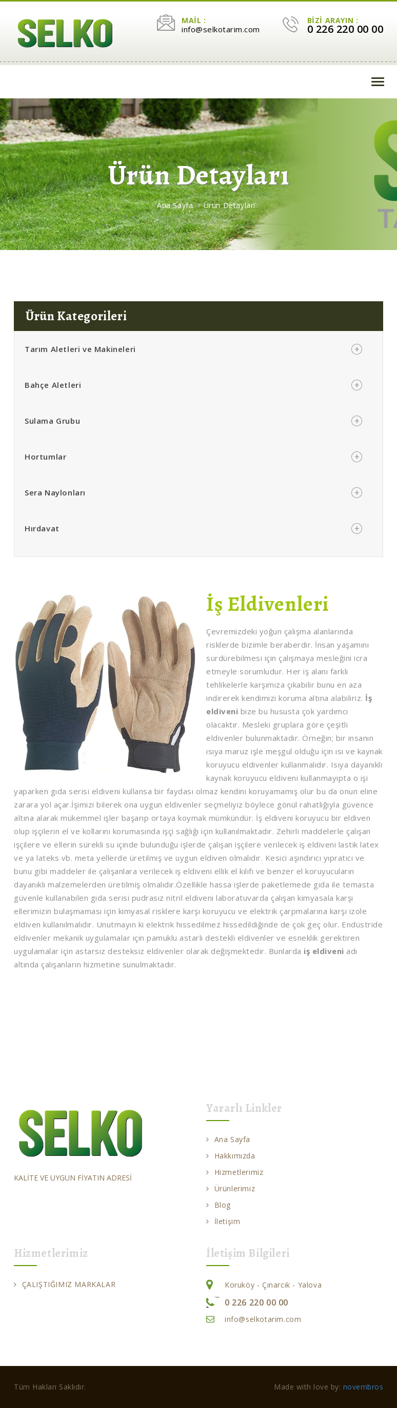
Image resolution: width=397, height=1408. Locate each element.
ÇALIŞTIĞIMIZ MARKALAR (64, 1284)
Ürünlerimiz (230, 1188)
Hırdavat (42, 528)
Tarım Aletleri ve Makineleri (80, 349)
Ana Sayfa (175, 205)
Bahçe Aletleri (53, 385)
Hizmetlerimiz (234, 1172)
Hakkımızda (230, 1156)
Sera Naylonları (55, 492)
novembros (363, 1387)
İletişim (223, 1221)
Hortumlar (45, 456)
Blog (218, 1205)
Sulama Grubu (52, 421)
